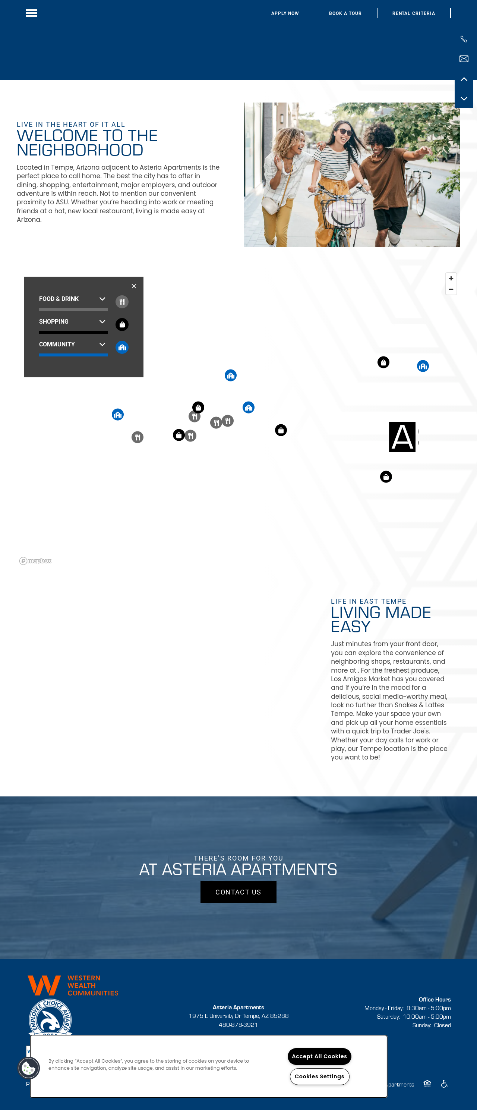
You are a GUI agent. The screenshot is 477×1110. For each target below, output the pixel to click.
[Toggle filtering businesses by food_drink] (122, 301)
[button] (285, 13)
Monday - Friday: (384, 1008)
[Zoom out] (451, 289)
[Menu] (31, 13)
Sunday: (422, 1025)
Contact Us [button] (238, 891)
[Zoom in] (451, 278)
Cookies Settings (319, 1076)
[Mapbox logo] (35, 561)
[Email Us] (464, 59)
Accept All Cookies (319, 1056)
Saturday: (388, 1016)
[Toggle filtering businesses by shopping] (122, 324)
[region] (238, 418)
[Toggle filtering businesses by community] (122, 347)
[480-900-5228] (464, 39)
